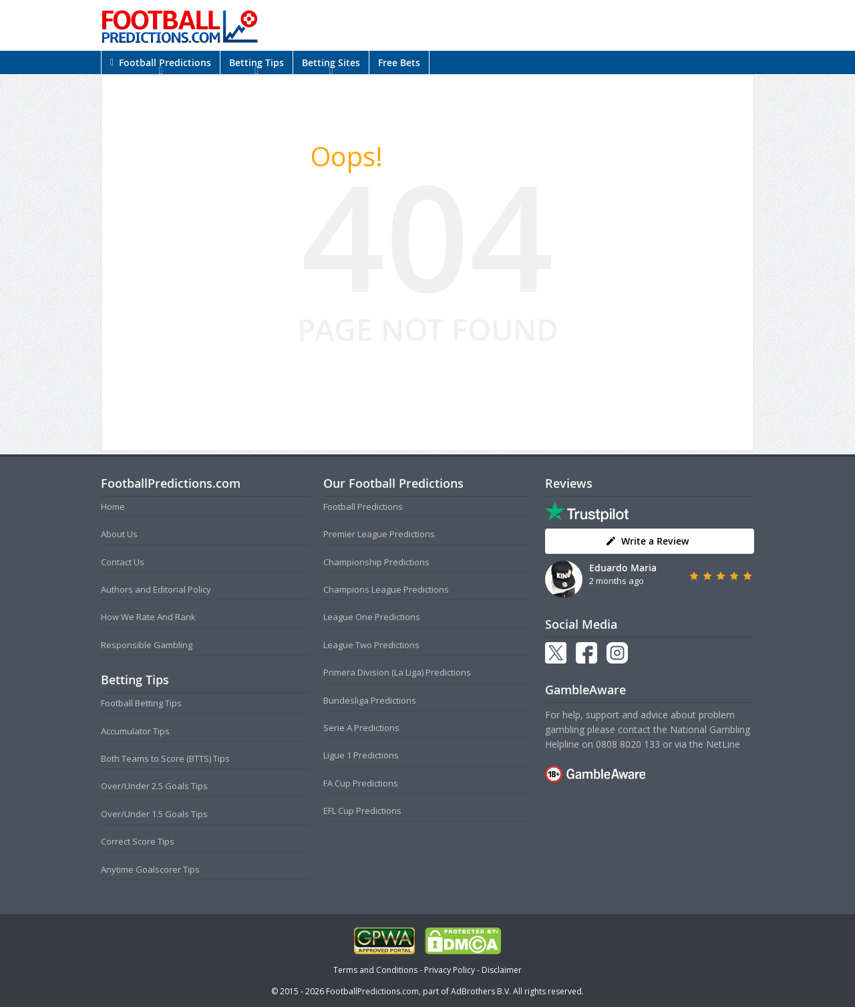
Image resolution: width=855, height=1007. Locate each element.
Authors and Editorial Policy (156, 589)
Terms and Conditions (375, 970)
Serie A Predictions (361, 728)
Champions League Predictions (386, 589)
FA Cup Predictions (360, 783)
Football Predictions (160, 62)
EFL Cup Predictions (362, 811)
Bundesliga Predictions (369, 700)
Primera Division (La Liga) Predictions (397, 672)
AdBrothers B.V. (481, 991)
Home (113, 506)
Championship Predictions (376, 562)
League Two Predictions (371, 645)
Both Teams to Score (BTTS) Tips (165, 758)
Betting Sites (331, 62)
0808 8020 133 (628, 744)
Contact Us (122, 562)
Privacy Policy (449, 970)
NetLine (723, 744)
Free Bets (399, 62)
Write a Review (647, 541)
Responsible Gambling (146, 645)
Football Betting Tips (141, 703)
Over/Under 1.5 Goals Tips (154, 814)
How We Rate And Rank (148, 617)
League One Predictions (371, 617)
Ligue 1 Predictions (361, 755)
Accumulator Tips (135, 731)
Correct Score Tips (137, 841)
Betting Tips (256, 62)
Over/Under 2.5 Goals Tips (154, 786)
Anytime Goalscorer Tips (150, 869)
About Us (119, 534)
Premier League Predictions (379, 534)
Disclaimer (502, 970)
